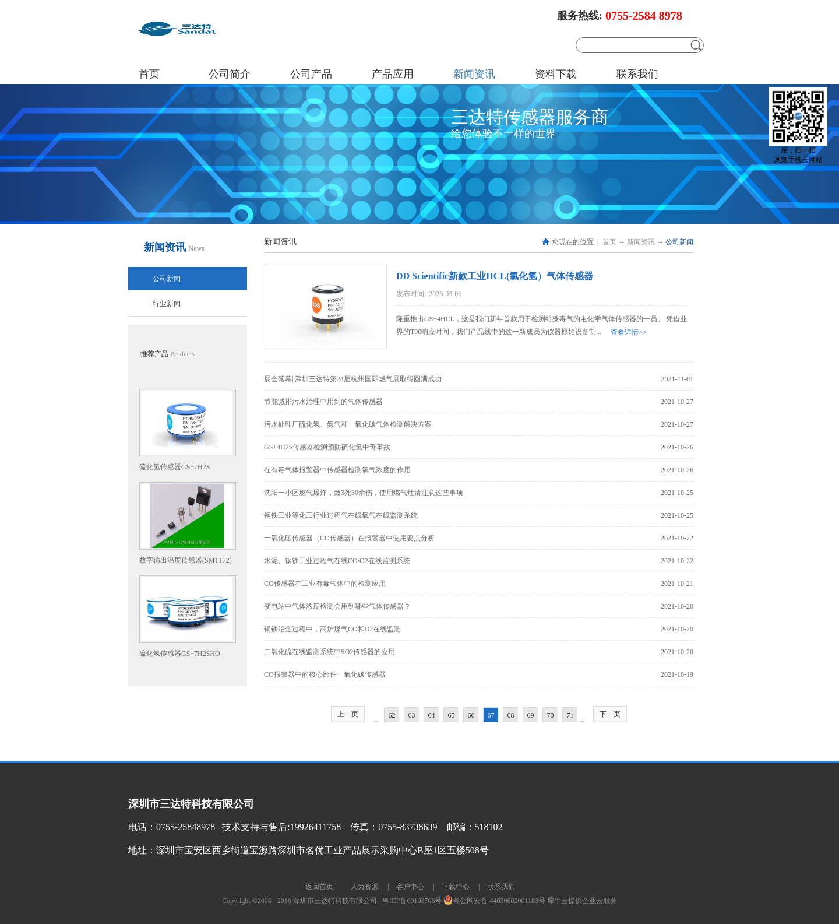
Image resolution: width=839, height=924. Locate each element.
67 (491, 715)
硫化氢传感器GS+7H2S (174, 467)
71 (570, 715)
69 (530, 715)
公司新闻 (679, 242)
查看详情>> (629, 332)
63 (411, 715)
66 (471, 715)
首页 (149, 74)
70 (550, 715)
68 (510, 715)
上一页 (347, 714)
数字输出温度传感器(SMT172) (185, 560)
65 (451, 715)
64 (431, 715)
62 (392, 715)
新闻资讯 (641, 242)
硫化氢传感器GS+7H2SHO (179, 653)
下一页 (610, 714)
